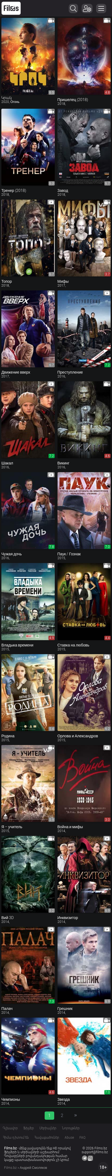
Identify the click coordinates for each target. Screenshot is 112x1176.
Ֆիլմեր (28, 1128)
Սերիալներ (47, 1128)
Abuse (69, 1137)
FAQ (82, 1137)
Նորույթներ (71, 1128)
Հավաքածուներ (46, 1137)
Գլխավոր (10, 1128)
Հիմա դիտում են (16, 1137)
